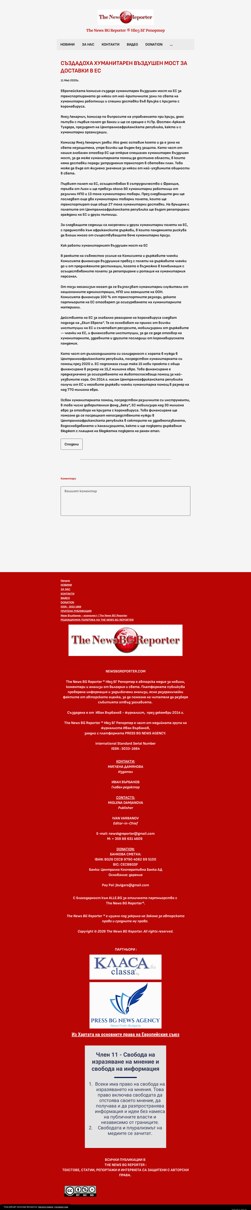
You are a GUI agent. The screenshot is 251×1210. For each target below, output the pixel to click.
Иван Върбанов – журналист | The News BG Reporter (94, 615)
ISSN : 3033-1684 (71, 606)
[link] (125, 17)
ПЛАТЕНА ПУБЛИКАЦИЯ (76, 611)
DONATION (153, 44)
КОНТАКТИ (110, 44)
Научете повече (45, 1207)
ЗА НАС (88, 44)
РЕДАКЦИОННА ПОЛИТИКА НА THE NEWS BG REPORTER (97, 620)
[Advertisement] (125, 543)
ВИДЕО (132, 44)
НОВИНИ (67, 44)
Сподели (72, 444)
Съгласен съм (61, 1207)
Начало (65, 580)
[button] (125, 640)
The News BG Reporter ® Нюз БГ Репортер (125, 30)
